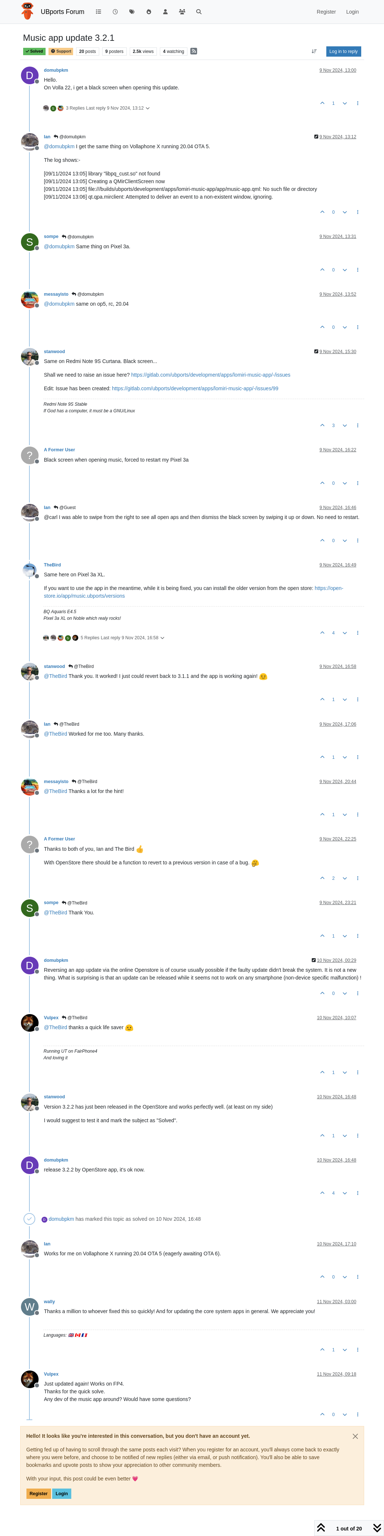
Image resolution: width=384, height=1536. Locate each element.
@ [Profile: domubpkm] (59, 146)
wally (49, 1301)
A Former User (59, 449)
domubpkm (56, 70)
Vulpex (51, 1017)
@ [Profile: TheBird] (55, 676)
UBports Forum (63, 11)
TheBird (52, 565)
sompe (51, 236)
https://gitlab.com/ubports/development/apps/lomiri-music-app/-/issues (210, 375)
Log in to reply (344, 51)
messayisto (56, 294)
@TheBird (81, 666)
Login (61, 1493)
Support (60, 51)
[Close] (355, 1436)
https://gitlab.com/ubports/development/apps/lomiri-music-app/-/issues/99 (195, 388)
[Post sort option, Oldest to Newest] (314, 51)
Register (39, 1493)
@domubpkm (70, 136)
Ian (47, 136)
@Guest (65, 507)
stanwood (54, 351)
